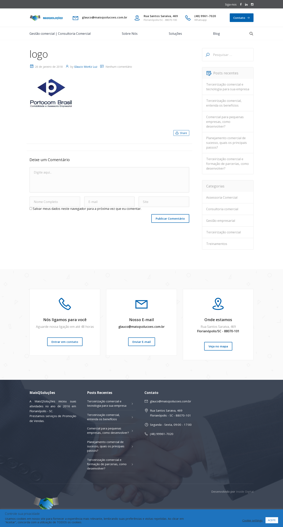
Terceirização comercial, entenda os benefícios (224, 103)
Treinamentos (216, 244)
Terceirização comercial (223, 232)
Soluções (175, 33)
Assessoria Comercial (221, 197)
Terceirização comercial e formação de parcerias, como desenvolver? (227, 164)
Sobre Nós (130, 33)
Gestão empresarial (220, 220)
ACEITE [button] (272, 520)
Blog (216, 33)
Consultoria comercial (222, 209)
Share (181, 133)
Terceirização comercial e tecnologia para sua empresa (227, 86)
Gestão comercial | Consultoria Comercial (60, 33)
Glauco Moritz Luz (85, 67)
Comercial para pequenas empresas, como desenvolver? (225, 122)
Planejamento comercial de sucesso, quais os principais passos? (226, 143)
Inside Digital (245, 491)
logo (38, 54)
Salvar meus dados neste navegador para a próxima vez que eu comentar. (87, 208)
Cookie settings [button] (252, 520)
